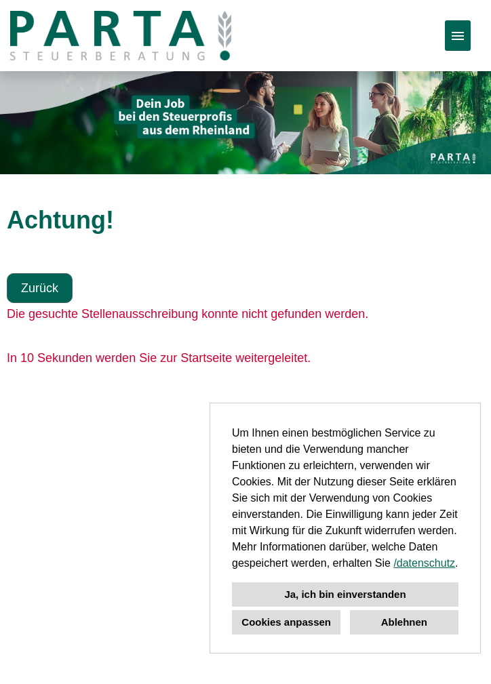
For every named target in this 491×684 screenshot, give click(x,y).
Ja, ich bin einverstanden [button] (345, 594)
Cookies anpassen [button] (286, 622)
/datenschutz (424, 563)
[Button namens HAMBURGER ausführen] (458, 35)
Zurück (39, 288)
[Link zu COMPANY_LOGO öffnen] (120, 35)
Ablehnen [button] (404, 622)
